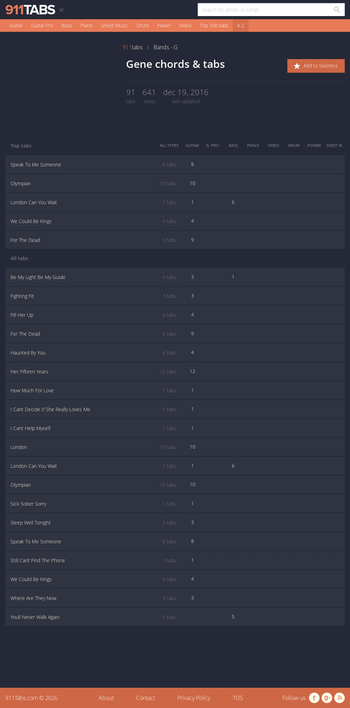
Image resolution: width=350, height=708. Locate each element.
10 (192, 183)
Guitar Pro (42, 25)
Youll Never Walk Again (93, 617)
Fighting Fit (93, 296)
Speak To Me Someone (93, 164)
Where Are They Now (93, 598)
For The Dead (93, 240)
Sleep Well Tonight (93, 522)
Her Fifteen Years (93, 371)
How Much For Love (93, 390)
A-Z (240, 25)
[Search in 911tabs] (336, 9)
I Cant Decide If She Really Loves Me (93, 409)
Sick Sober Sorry (93, 503)
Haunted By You (93, 352)
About (106, 698)
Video (185, 25)
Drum (142, 25)
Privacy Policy (193, 698)
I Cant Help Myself (93, 428)
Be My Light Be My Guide (93, 277)
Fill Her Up (93, 315)
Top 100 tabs (214, 25)
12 (192, 371)
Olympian (93, 183)
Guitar (16, 25)
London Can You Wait (93, 202)
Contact (145, 698)
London (93, 447)
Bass (67, 25)
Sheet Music (114, 25)
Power (164, 25)
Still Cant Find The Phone (93, 560)
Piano (86, 25)
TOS (238, 698)
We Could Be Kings (93, 221)
